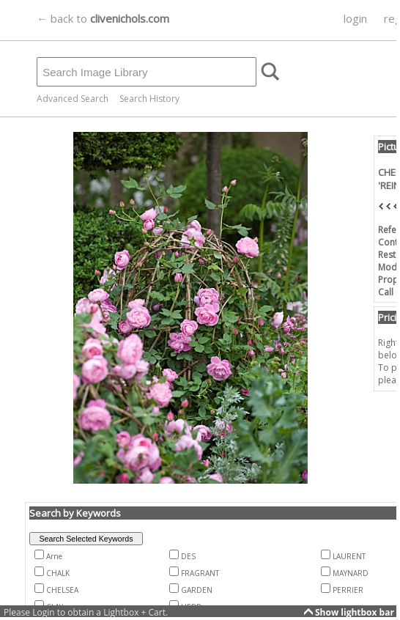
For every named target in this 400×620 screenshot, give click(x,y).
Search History (149, 98)
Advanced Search (72, 98)
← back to (103, 18)
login (355, 18)
